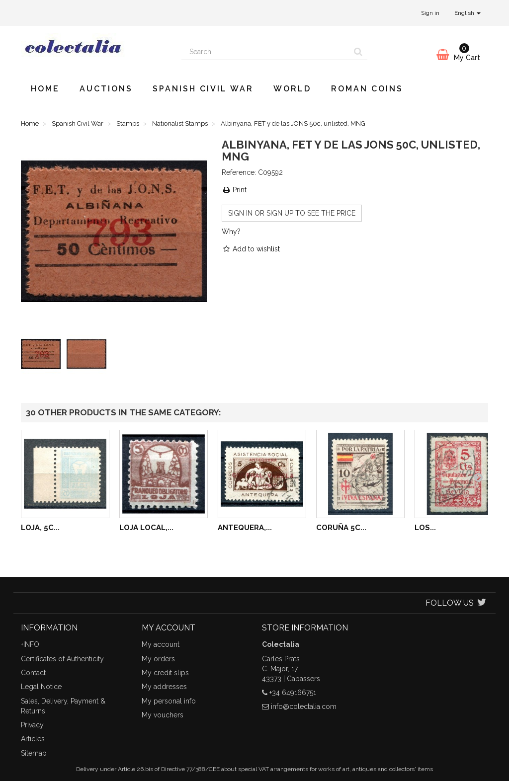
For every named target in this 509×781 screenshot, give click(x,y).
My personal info (169, 701)
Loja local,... (146, 527)
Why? (231, 231)
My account (160, 644)
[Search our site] (265, 51)
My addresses (164, 687)
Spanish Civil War (203, 88)
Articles (33, 739)
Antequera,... (245, 527)
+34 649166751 (292, 693)
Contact (33, 673)
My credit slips (165, 673)
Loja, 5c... (40, 527)
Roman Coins (367, 88)
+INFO (30, 644)
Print (234, 190)
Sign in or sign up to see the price (291, 213)
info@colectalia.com (304, 706)
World (292, 88)
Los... (425, 527)
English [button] (467, 12)
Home (45, 88)
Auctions (106, 88)
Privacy (32, 725)
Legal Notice (41, 687)
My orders (158, 659)
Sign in (430, 12)
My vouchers (162, 715)
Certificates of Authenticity (62, 659)
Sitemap (34, 753)
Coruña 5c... (341, 527)
